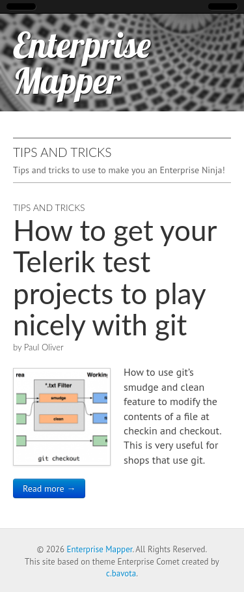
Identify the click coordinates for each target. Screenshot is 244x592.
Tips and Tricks (49, 207)
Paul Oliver (44, 347)
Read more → (49, 488)
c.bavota (121, 573)
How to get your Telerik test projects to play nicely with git (115, 277)
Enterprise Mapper (82, 62)
